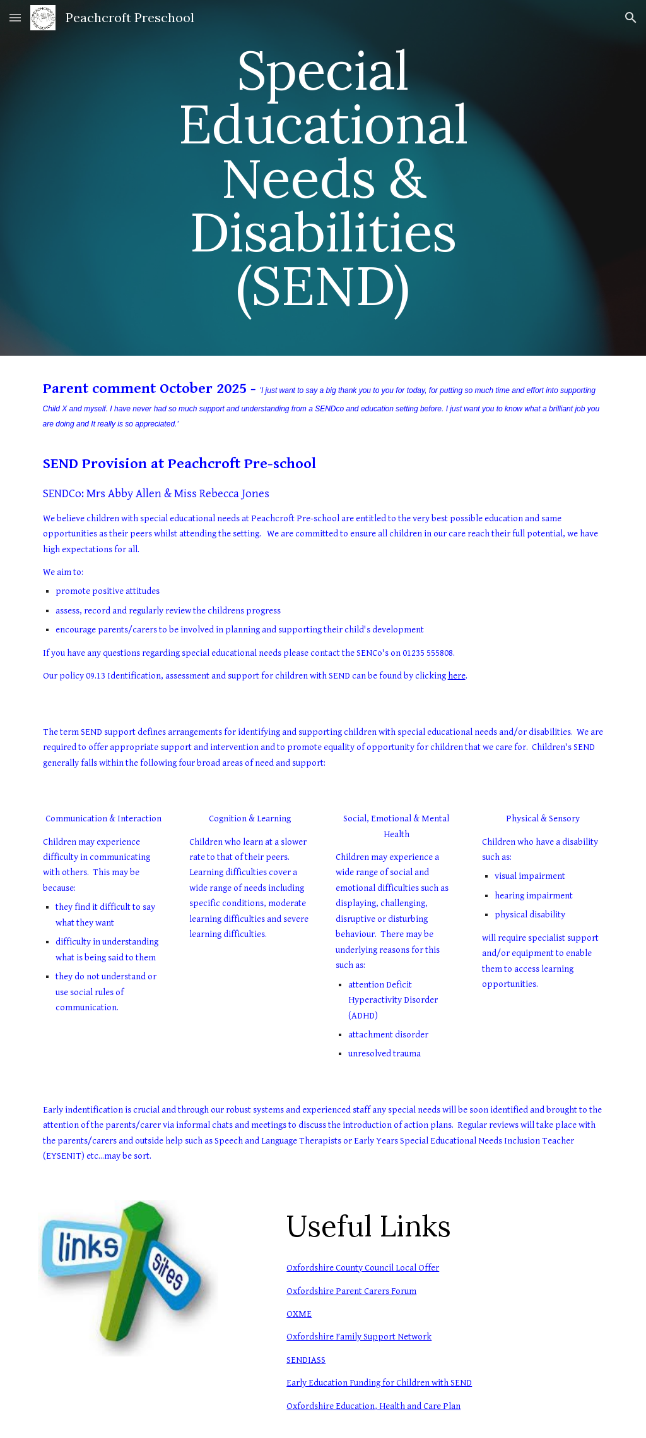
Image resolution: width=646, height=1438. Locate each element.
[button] (15, 17)
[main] (322, 178)
